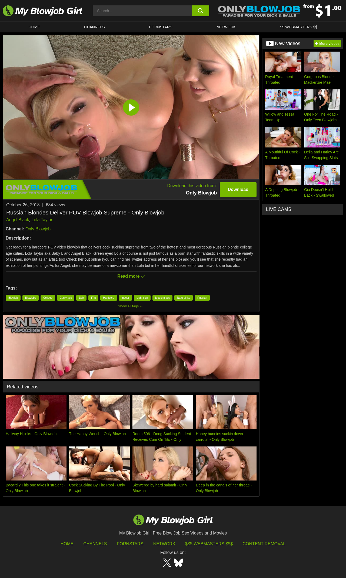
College (47, 297)
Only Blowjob (38, 229)
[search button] (200, 10)
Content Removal (264, 544)
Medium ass (162, 297)
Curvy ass (66, 297)
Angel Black (17, 219)
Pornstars (130, 544)
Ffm (93, 297)
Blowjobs (30, 297)
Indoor (125, 297)
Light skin (142, 297)
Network (226, 27)
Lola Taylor (41, 219)
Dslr (81, 297)
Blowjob (13, 297)
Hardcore (108, 297)
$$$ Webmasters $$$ (209, 544)
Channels (95, 544)
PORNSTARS (160, 27)
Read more (131, 276)
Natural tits (183, 297)
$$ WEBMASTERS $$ (299, 27)
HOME (34, 27)
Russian (202, 297)
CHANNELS (94, 27)
